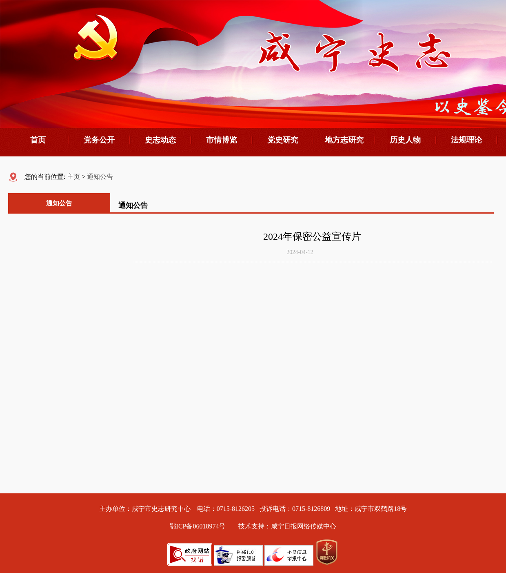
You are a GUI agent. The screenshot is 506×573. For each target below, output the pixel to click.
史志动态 (160, 140)
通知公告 (100, 176)
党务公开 (99, 140)
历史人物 (405, 140)
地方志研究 (344, 140)
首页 (38, 140)
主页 (73, 176)
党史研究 (282, 140)
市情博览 (221, 140)
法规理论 (466, 140)
